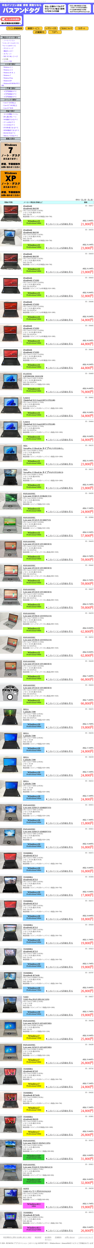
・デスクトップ (7, 48)
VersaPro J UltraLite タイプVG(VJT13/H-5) (43, 472)
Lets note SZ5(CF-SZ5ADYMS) (37, 1023)
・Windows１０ (7, 70)
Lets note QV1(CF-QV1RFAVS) (37, 544)
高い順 (90, 200)
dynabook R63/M (31, 208)
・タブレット (7, 54)
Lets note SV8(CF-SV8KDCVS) (37, 496)
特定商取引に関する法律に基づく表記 (17, 1237)
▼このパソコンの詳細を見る (59, 224)
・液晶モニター (7, 51)
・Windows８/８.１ (8, 73)
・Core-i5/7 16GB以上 (9, 105)
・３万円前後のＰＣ (9, 91)
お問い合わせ (70, 1237)
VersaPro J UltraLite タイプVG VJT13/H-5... (43, 448)
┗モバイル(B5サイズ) (9, 46)
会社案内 (48, 1237)
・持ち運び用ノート (9, 117)
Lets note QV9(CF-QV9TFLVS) (37, 616)
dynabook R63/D (30, 1119)
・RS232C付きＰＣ (9, 133)
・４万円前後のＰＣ (9, 94)
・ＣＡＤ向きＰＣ (8, 125)
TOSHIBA (28, 853)
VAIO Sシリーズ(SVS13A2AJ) (37, 1191)
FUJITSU (27, 374)
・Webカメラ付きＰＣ (10, 136)
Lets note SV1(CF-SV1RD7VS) (37, 520)
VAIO (25, 997)
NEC (25, 445)
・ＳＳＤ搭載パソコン (10, 114)
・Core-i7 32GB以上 (9, 103)
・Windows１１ (7, 67)
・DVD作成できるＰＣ (10, 128)
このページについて (85, 1237)
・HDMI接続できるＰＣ (10, 130)
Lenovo (26, 397)
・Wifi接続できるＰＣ (10, 119)
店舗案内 (58, 1237)
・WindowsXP (7, 81)
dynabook (27, 206)
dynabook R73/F (30, 1071)
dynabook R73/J (30, 855)
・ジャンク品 (7, 61)
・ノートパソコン (8, 40)
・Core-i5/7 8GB (7, 108)
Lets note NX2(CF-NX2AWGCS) (37, 1167)
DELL (26, 709)
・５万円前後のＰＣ (9, 97)
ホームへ (48, 1239)
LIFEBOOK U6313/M (33, 376)
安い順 (83, 200)
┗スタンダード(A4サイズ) (10, 43)
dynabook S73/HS (31, 280)
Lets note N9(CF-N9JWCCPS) (36, 1143)
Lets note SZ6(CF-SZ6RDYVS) (37, 807)
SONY (26, 1188)
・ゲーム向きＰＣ (8, 122)
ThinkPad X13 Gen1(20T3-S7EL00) (39, 400)
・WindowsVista (7, 78)
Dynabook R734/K (31, 975)
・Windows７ (6, 75)
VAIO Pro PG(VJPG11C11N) (36, 999)
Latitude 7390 (29, 712)
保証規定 (38, 1237)
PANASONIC (29, 493)
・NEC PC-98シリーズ (10, 56)
